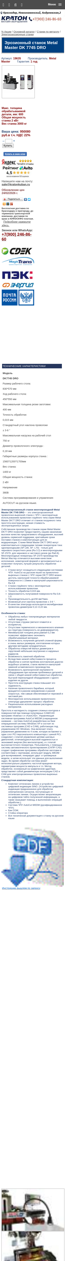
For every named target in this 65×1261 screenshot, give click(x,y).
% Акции (6, 26)
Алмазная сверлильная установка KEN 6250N (40, 1122)
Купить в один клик (15, 149)
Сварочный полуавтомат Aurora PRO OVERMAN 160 (42, 1159)
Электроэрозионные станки (17, 29)
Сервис (46, 1251)
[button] (54, 4)
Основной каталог (24, 26)
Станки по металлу (48, 26)
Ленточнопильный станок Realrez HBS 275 (42, 1222)
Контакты (36, 1251)
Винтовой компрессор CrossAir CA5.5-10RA (39, 1189)
